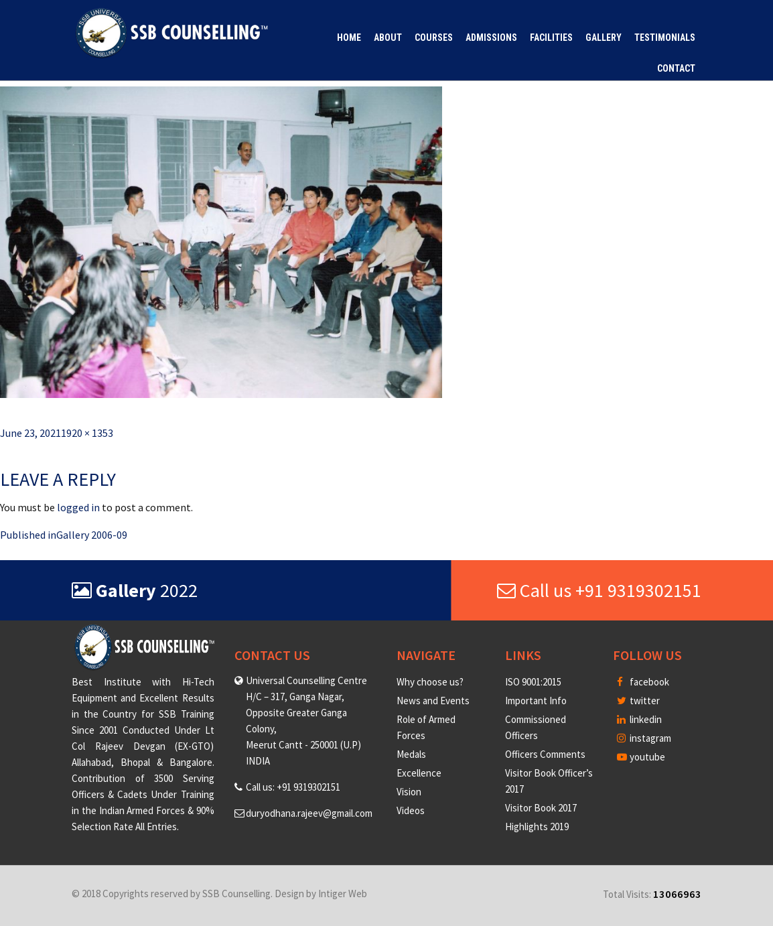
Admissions (491, 37)
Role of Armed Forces (426, 727)
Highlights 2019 (537, 826)
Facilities (551, 37)
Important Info (536, 700)
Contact (676, 68)
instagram (644, 738)
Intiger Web (342, 893)
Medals (411, 754)
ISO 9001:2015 (533, 681)
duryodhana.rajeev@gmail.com (309, 813)
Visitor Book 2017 (541, 807)
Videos (411, 810)
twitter (638, 700)
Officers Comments (545, 754)
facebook (643, 681)
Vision (409, 791)
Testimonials (664, 37)
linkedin (639, 719)
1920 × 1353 (87, 433)
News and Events (433, 700)
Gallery (603, 37)
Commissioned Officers (535, 727)
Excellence (419, 773)
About (388, 37)
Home (349, 37)
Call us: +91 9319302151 (293, 787)
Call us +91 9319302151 (599, 590)
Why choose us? (430, 681)
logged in (78, 507)
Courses (434, 37)
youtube (641, 756)
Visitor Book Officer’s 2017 (549, 781)
